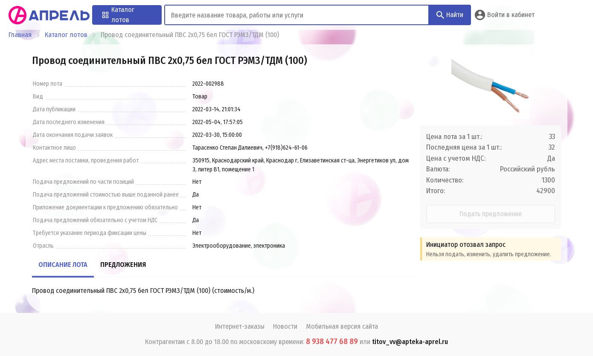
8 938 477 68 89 (332, 341)
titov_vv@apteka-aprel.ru (410, 342)
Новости (285, 326)
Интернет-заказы (240, 326)
